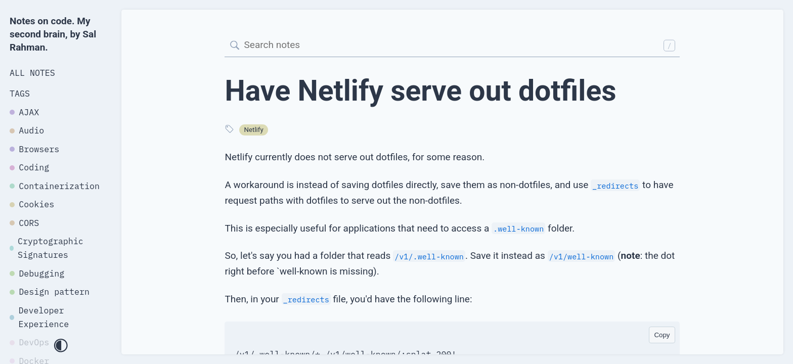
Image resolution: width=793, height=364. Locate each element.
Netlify (253, 129)
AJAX (24, 112)
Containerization (55, 186)
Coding (29, 167)
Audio (27, 130)
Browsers (34, 149)
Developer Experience (39, 317)
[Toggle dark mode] (61, 346)
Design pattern (50, 291)
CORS (24, 223)
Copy (662, 335)
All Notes (32, 72)
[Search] (452, 46)
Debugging (37, 273)
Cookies (32, 204)
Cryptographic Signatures (46, 248)
